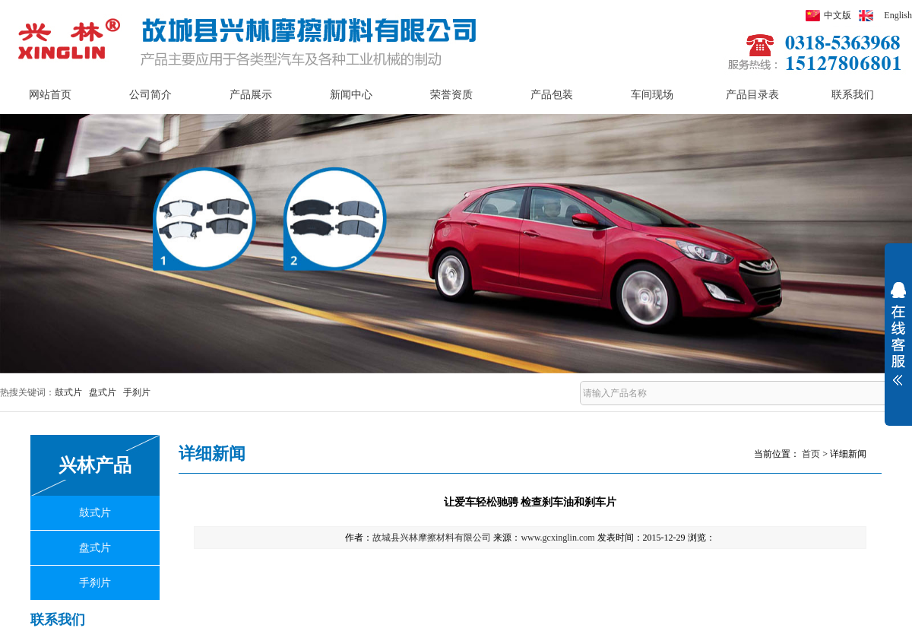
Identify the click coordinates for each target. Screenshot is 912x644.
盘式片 (102, 392)
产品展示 (251, 94)
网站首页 (50, 94)
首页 (811, 454)
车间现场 (652, 94)
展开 (898, 343)
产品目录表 (752, 94)
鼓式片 (68, 392)
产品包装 (551, 94)
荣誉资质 (451, 94)
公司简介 (150, 94)
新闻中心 (351, 94)
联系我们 (852, 94)
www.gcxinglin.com (557, 537)
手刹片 (136, 392)
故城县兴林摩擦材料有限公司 (431, 537)
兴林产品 (95, 465)
